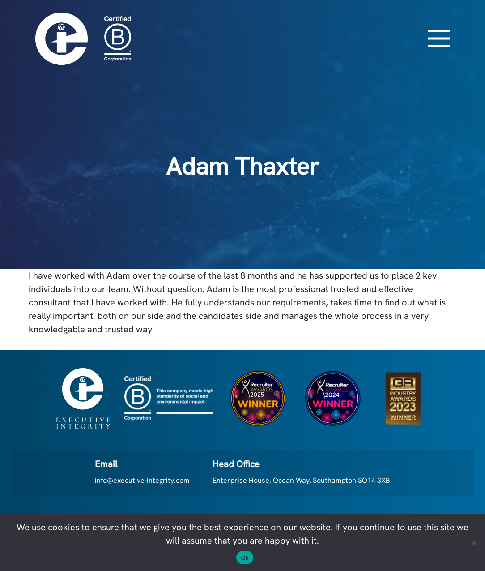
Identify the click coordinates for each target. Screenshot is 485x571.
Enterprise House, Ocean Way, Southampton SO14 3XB (301, 480)
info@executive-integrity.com (142, 480)
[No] (473, 542)
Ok (244, 557)
